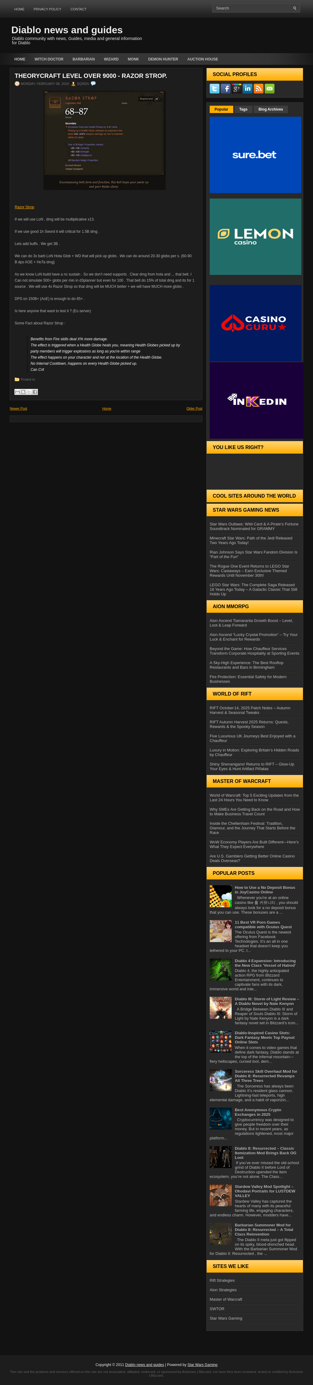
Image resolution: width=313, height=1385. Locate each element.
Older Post (194, 408)
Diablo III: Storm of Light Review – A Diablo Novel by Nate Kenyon (267, 1001)
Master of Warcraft (226, 1299)
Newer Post (18, 408)
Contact (79, 9)
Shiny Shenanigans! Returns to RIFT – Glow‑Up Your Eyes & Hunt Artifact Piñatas (252, 766)
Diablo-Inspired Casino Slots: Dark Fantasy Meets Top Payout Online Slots (265, 1037)
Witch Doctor (49, 59)
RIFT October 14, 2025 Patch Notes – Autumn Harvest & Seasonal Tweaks (250, 710)
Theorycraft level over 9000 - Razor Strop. (91, 76)
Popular (221, 109)
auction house (202, 59)
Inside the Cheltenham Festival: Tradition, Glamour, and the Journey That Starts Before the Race (252, 828)
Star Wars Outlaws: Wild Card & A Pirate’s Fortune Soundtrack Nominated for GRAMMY (254, 526)
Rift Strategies (222, 1280)
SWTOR (217, 1308)
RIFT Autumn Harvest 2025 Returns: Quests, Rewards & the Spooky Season (249, 724)
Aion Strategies (223, 1290)
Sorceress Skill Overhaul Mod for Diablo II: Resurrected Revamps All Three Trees (266, 1076)
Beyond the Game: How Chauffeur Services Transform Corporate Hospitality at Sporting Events (255, 651)
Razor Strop (24, 207)
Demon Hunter (163, 59)
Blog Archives (271, 109)
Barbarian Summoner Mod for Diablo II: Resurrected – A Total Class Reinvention (264, 1230)
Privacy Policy (47, 9)
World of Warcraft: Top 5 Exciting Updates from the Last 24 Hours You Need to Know (254, 797)
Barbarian (83, 59)
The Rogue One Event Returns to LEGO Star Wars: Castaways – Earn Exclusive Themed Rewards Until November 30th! (249, 571)
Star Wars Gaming (226, 1318)
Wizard (111, 59)
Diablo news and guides (67, 29)
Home (19, 9)
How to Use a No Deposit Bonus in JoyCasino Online (265, 889)
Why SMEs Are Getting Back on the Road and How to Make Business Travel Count (255, 811)
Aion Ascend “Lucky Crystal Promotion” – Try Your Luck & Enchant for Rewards (254, 636)
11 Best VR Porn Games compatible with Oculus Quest (263, 924)
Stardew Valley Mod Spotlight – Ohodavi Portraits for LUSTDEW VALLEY (265, 1191)
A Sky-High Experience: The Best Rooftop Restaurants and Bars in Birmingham (246, 665)
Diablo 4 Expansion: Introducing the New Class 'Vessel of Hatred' (265, 963)
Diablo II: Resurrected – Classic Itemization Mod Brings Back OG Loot (265, 1153)
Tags (243, 109)
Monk (133, 59)
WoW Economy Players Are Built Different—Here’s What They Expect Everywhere (254, 844)
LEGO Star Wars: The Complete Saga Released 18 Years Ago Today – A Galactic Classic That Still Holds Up (253, 589)
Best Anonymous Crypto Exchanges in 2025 (258, 1112)
